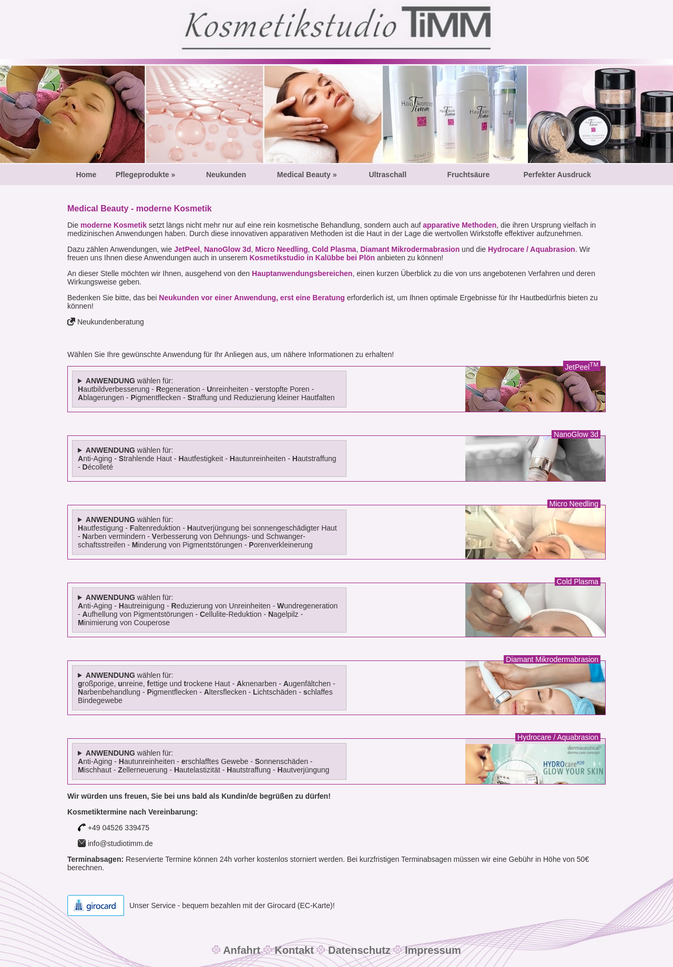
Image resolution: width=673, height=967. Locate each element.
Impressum (431, 950)
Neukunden (226, 174)
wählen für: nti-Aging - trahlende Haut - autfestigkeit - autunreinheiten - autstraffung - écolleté (207, 458)
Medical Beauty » (307, 174)
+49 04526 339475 (113, 827)
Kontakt (293, 950)
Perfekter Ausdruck (557, 174)
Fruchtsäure (468, 174)
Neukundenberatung (110, 322)
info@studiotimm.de (119, 843)
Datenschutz (357, 950)
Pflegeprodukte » (146, 174)
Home (86, 174)
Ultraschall (387, 174)
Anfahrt (241, 950)
